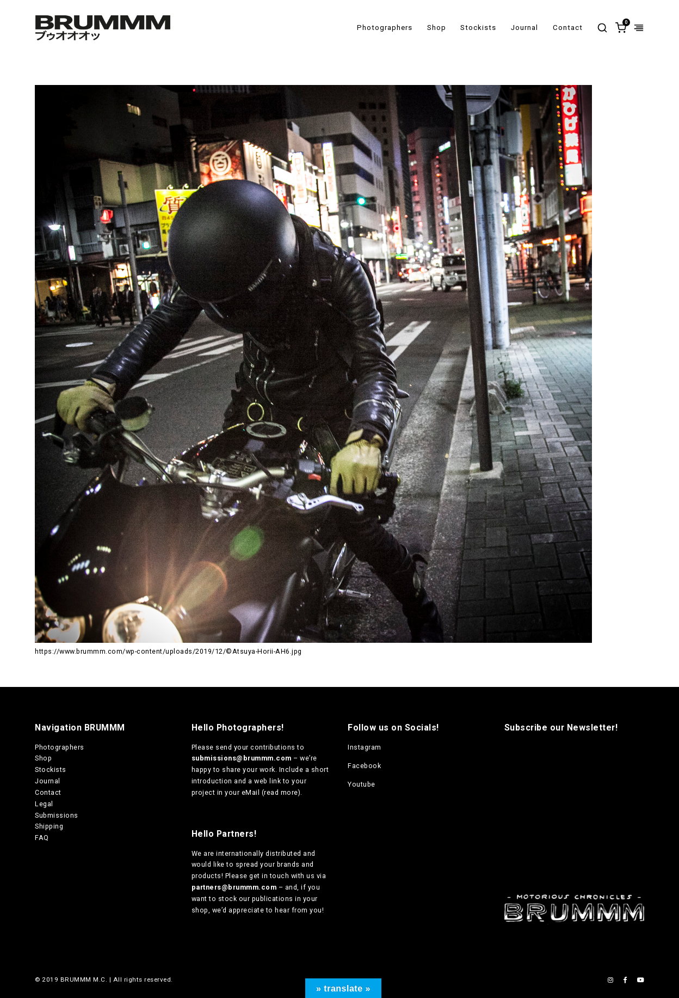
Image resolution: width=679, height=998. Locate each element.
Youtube (361, 784)
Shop (436, 27)
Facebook (364, 766)
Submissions (56, 815)
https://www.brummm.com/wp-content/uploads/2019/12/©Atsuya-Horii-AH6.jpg (168, 651)
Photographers (384, 27)
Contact (568, 27)
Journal (524, 27)
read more (281, 792)
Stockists (478, 27)
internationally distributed (258, 853)
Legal (44, 804)
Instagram (364, 747)
